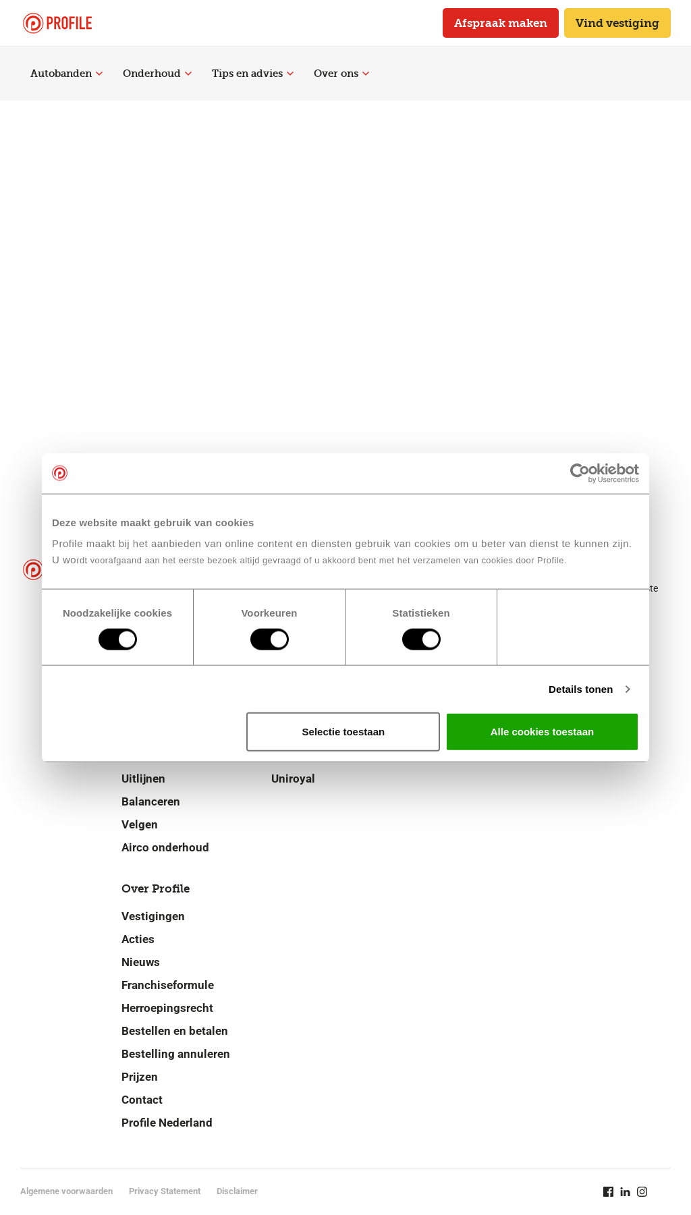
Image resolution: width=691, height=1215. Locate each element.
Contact (142, 1099)
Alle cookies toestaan (542, 731)
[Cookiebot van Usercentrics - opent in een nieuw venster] (580, 473)
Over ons (341, 73)
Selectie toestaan (343, 731)
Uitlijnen (143, 778)
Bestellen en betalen (174, 1031)
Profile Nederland (167, 1122)
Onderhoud (157, 73)
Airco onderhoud (165, 847)
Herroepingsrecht (167, 1008)
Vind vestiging (617, 23)
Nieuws (140, 962)
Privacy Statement (164, 1191)
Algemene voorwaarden (66, 1191)
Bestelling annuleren (175, 1054)
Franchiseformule (167, 985)
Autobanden (66, 73)
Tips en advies (253, 73)
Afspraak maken (500, 23)
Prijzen (139, 1076)
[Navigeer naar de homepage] (57, 23)
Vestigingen (153, 916)
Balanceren (150, 801)
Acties (138, 939)
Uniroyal (293, 778)
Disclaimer (237, 1191)
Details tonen (581, 688)
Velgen (139, 824)
